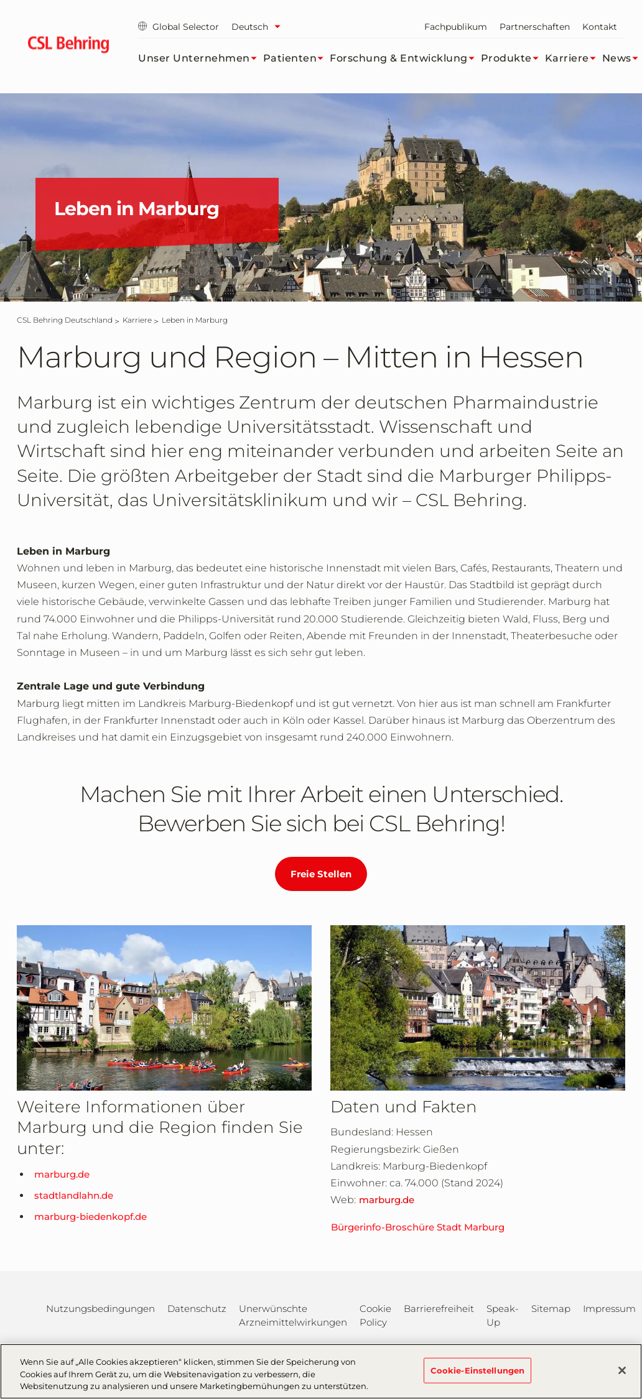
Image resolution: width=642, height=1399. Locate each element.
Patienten (296, 58)
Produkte (513, 58)
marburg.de (62, 1174)
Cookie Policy (375, 1315)
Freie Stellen (321, 874)
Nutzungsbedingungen (100, 1308)
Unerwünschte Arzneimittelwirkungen (293, 1315)
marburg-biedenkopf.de (90, 1216)
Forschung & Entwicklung (405, 58)
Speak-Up (502, 1315)
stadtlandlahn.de (73, 1195)
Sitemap (550, 1308)
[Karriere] (137, 320)
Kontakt (599, 26)
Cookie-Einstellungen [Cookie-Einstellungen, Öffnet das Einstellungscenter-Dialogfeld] (477, 1370)
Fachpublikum (455, 26)
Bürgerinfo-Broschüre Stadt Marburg (418, 1227)
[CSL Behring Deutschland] (65, 320)
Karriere (573, 58)
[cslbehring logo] (68, 46)
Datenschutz (196, 1308)
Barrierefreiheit (439, 1308)
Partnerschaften (535, 26)
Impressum (609, 1308)
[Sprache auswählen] (259, 27)
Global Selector (178, 26)
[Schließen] (622, 1370)
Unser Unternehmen (200, 58)
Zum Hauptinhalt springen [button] (0, 0)
